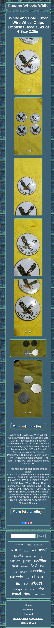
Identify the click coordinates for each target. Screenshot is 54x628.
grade (28, 556)
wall (34, 550)
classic (26, 551)
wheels (16, 576)
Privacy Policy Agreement (28, 618)
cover (35, 594)
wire (40, 589)
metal (14, 572)
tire (26, 590)
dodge (41, 557)
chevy (42, 594)
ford (34, 565)
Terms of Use (28, 623)
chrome (39, 576)
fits (17, 583)
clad (25, 584)
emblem (15, 561)
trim (32, 589)
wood (15, 565)
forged (16, 593)
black (27, 578)
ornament (19, 544)
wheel (36, 583)
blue (42, 565)
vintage (17, 589)
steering (37, 570)
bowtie (23, 571)
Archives (28, 609)
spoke (18, 555)
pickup (27, 561)
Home (28, 605)
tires (29, 544)
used (43, 549)
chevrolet (24, 566)
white (15, 549)
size (35, 556)
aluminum (38, 545)
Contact (28, 614)
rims (27, 593)
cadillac (40, 560)
